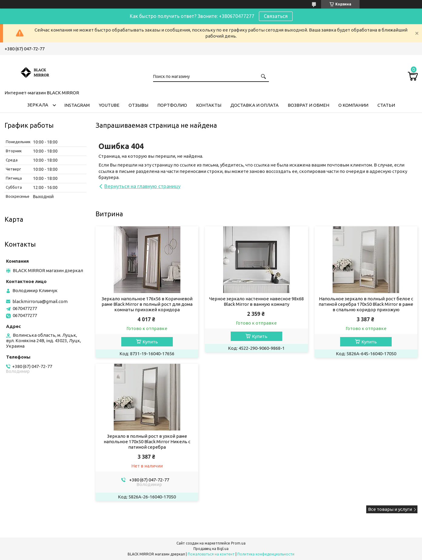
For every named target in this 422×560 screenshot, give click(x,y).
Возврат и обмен (308, 105)
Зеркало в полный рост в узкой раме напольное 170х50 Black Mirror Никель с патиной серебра (147, 441)
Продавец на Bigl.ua (211, 549)
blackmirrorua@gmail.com (40, 301)
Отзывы (138, 105)
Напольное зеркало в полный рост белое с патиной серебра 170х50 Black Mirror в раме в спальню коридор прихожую (366, 304)
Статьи (386, 105)
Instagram (77, 105)
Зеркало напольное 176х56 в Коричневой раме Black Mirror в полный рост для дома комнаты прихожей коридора (147, 304)
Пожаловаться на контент (211, 554)
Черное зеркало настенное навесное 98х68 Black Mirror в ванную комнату (256, 301)
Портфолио (172, 105)
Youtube (109, 105)
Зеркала (37, 104)
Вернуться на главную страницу (142, 186)
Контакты (208, 105)
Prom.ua (238, 543)
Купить (150, 341)
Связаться (276, 16)
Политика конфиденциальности (265, 554)
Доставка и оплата (254, 105)
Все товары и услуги (390, 509)
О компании (353, 105)
